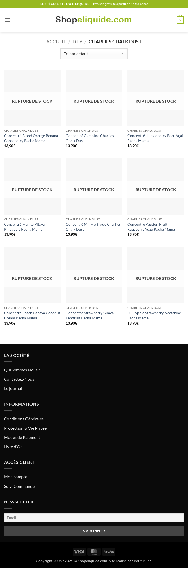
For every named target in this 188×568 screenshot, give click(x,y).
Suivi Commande (19, 486)
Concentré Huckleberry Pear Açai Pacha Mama (155, 138)
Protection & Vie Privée (25, 427)
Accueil (56, 41)
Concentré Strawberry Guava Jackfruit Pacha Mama (90, 315)
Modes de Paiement (22, 437)
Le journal (13, 388)
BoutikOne (142, 560)
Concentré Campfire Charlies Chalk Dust (90, 138)
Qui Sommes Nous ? (22, 369)
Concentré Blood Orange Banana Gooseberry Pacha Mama (31, 138)
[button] (7, 19)
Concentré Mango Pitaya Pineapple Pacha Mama (24, 226)
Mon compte (15, 476)
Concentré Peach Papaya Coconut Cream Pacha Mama (32, 315)
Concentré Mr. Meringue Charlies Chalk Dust (93, 226)
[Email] (94, 517)
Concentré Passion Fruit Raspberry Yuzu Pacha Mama (151, 226)
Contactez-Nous (19, 378)
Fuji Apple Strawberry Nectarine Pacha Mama (154, 315)
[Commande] (94, 53)
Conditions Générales (24, 418)
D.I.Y (77, 41)
